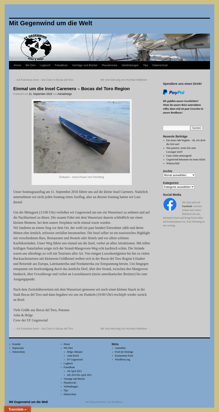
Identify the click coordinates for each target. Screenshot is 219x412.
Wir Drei (30, 65)
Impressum (18, 347)
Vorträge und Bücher (85, 65)
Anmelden (120, 347)
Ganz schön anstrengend (178, 155)
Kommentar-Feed (124, 355)
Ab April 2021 (74, 371)
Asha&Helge (65, 94)
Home (17, 65)
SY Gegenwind (75, 359)
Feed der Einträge (124, 351)
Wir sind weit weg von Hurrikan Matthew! (125, 79)
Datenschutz (160, 65)
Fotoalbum (61, 65)
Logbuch (45, 65)
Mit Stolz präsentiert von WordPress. (104, 401)
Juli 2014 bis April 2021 (79, 374)
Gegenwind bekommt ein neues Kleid (185, 159)
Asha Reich (73, 355)
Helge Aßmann (74, 351)
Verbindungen (130, 65)
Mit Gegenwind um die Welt (28, 402)
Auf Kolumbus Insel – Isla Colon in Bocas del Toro (43, 79)
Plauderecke (109, 65)
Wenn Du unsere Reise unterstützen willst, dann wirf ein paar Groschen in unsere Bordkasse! (183, 108)
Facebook (187, 206)
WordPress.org (122, 359)
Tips (145, 65)
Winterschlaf (173, 163)
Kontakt (16, 344)
